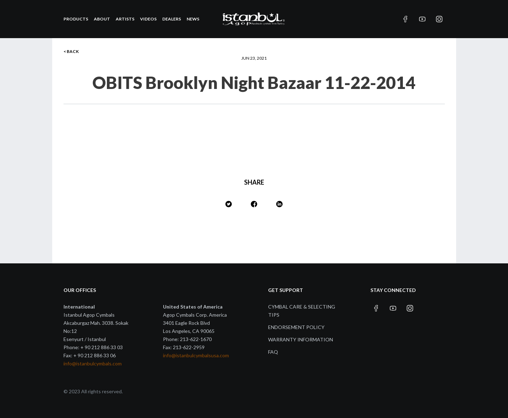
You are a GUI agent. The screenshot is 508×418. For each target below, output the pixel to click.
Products (76, 19)
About (102, 19)
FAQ (273, 352)
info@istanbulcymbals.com (93, 363)
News (193, 19)
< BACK (71, 51)
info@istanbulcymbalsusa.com (196, 355)
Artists (125, 19)
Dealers (171, 19)
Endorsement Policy (296, 327)
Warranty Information (300, 339)
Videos (148, 19)
